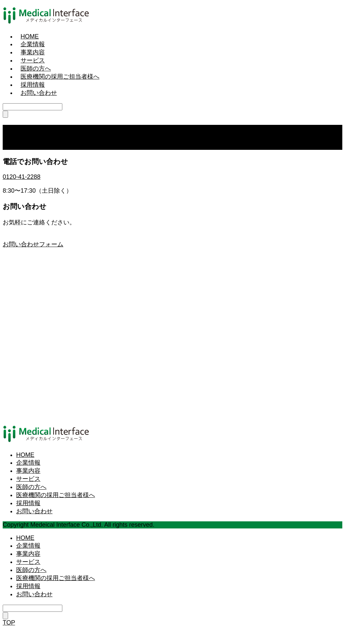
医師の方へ (36, 68)
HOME (30, 36)
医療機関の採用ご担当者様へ (60, 76)
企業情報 (33, 44)
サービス (33, 60)
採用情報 (33, 84)
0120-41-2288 (21, 176)
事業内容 (33, 52)
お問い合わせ (39, 92)
